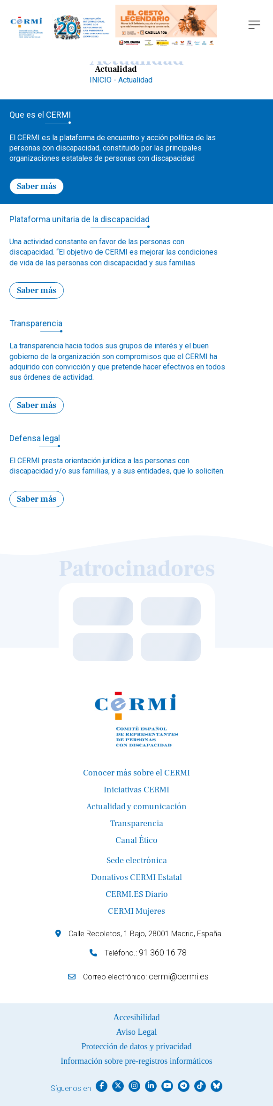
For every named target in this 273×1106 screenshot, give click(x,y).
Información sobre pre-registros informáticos (136, 1061)
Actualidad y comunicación (136, 806)
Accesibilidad (137, 1017)
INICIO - (104, 79)
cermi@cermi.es (179, 976)
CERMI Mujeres (136, 911)
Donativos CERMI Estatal (136, 877)
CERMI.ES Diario (137, 894)
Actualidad (135, 79)
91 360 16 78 (163, 952)
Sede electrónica (136, 860)
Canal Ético (136, 840)
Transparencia (136, 823)
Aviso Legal (136, 1032)
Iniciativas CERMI (136, 789)
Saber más (36, 186)
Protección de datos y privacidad (137, 1046)
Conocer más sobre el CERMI (136, 772)
